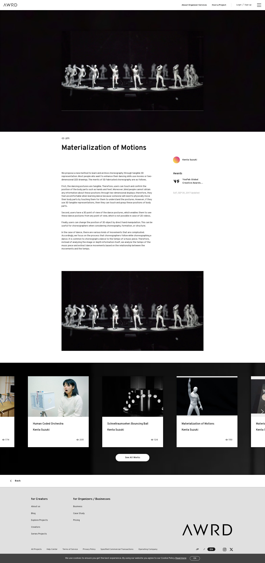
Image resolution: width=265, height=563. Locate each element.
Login (239, 5)
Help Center (52, 549)
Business (77, 506)
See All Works (132, 457)
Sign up (248, 5)
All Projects (36, 549)
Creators (35, 527)
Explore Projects (39, 520)
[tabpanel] (132, 71)
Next (262, 412)
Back (18, 480)
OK (194, 558)
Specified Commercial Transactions (117, 549)
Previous (2, 412)
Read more (180, 558)
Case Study (79, 513)
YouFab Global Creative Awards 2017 (191, 181)
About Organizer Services (194, 5)
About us (35, 506)
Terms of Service (70, 549)
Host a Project (219, 5)
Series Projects (39, 534)
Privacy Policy (89, 549)
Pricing (76, 520)
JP (197, 549)
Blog (33, 513)
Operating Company (147, 549)
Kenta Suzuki (189, 159)
